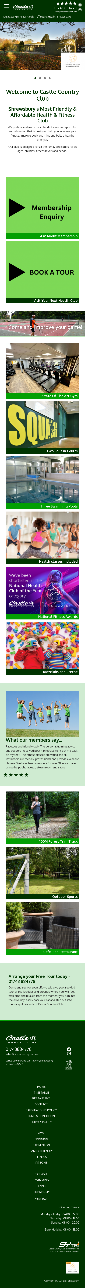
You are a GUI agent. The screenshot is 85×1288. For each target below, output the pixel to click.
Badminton (41, 1145)
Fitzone (41, 1162)
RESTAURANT (41, 1098)
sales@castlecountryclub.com (66, 12)
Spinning (41, 1139)
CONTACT (41, 1104)
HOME (41, 1086)
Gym (41, 1133)
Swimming (41, 1180)
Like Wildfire (74, 1281)
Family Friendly (41, 1151)
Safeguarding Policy (41, 1110)
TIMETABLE (41, 1092)
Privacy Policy (41, 1122)
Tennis (41, 1186)
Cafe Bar (41, 1199)
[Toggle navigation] (6, 5)
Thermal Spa (41, 1192)
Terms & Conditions (41, 1116)
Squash (41, 1174)
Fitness (41, 1157)
